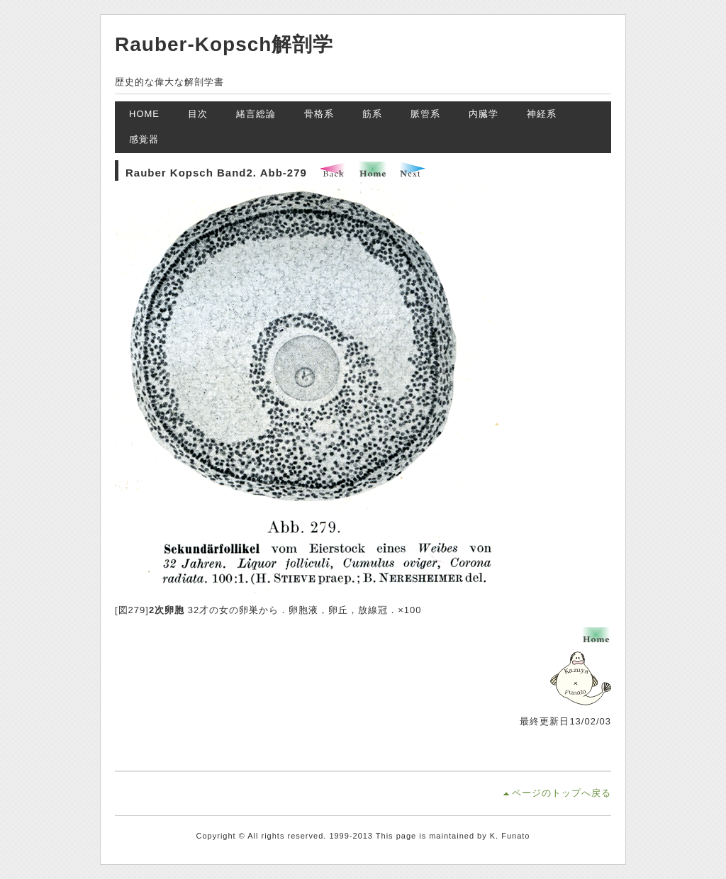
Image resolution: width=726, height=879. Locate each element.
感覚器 (144, 139)
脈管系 (425, 113)
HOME (144, 113)
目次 (198, 113)
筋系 (372, 113)
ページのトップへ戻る (561, 793)
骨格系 (319, 113)
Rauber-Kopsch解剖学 (224, 44)
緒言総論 (256, 113)
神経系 (542, 113)
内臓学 (483, 113)
